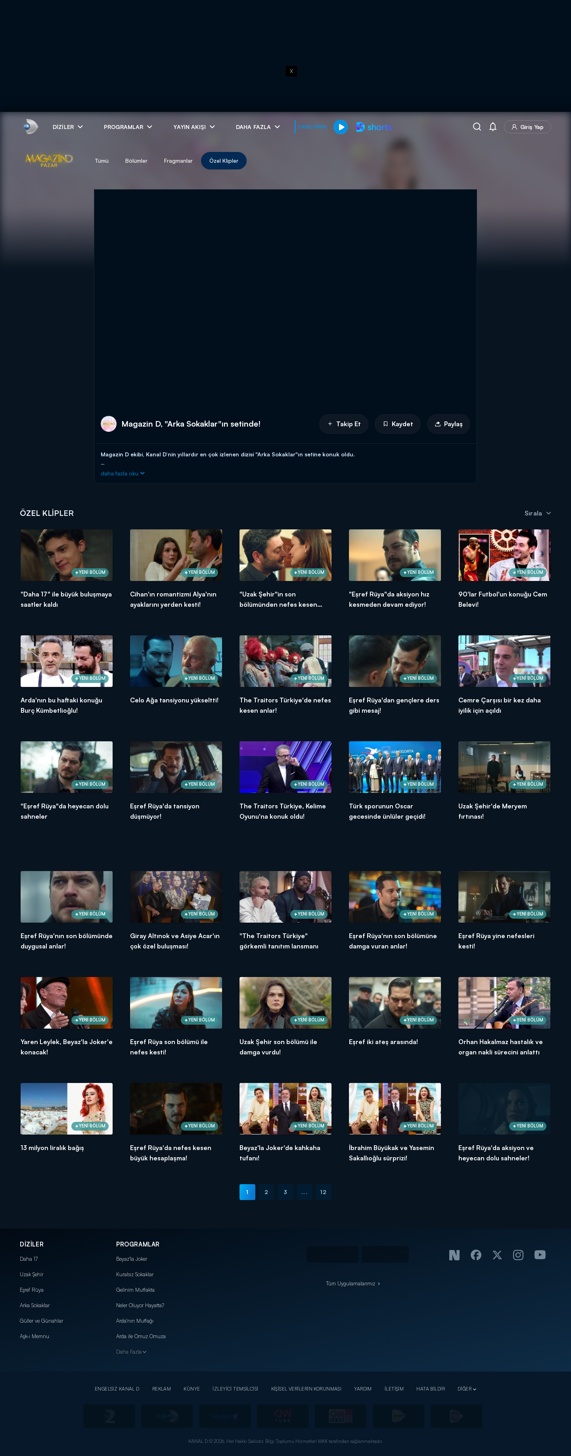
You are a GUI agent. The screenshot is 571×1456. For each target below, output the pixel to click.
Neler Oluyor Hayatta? (140, 1305)
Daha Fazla (129, 1351)
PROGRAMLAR (138, 1244)
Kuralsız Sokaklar (134, 1274)
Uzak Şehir (31, 1274)
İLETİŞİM (394, 1389)
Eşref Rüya (32, 1290)
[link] (30, 127)
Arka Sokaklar (35, 1305)
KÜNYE (192, 1389)
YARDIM (363, 1389)
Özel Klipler (223, 160)
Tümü (102, 160)
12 (323, 1192)
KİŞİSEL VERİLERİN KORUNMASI (306, 1389)
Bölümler (136, 160)
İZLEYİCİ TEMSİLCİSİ (235, 1389)
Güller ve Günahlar (41, 1321)
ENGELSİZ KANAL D (117, 1389)
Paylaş (449, 424)
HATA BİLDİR (430, 1389)
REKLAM (161, 1389)
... (304, 1192)
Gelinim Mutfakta (135, 1290)
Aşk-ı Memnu (34, 1336)
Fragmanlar (178, 160)
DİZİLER (32, 1244)
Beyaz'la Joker (131, 1259)
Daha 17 (29, 1259)
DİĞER (464, 1389)
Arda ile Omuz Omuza (141, 1336)
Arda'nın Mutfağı (134, 1321)
